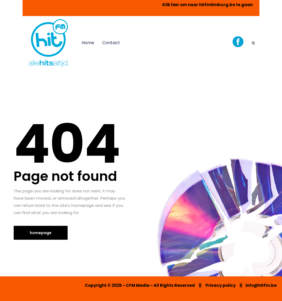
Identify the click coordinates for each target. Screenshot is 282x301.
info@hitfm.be (261, 285)
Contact (111, 43)
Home (88, 43)
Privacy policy (221, 285)
